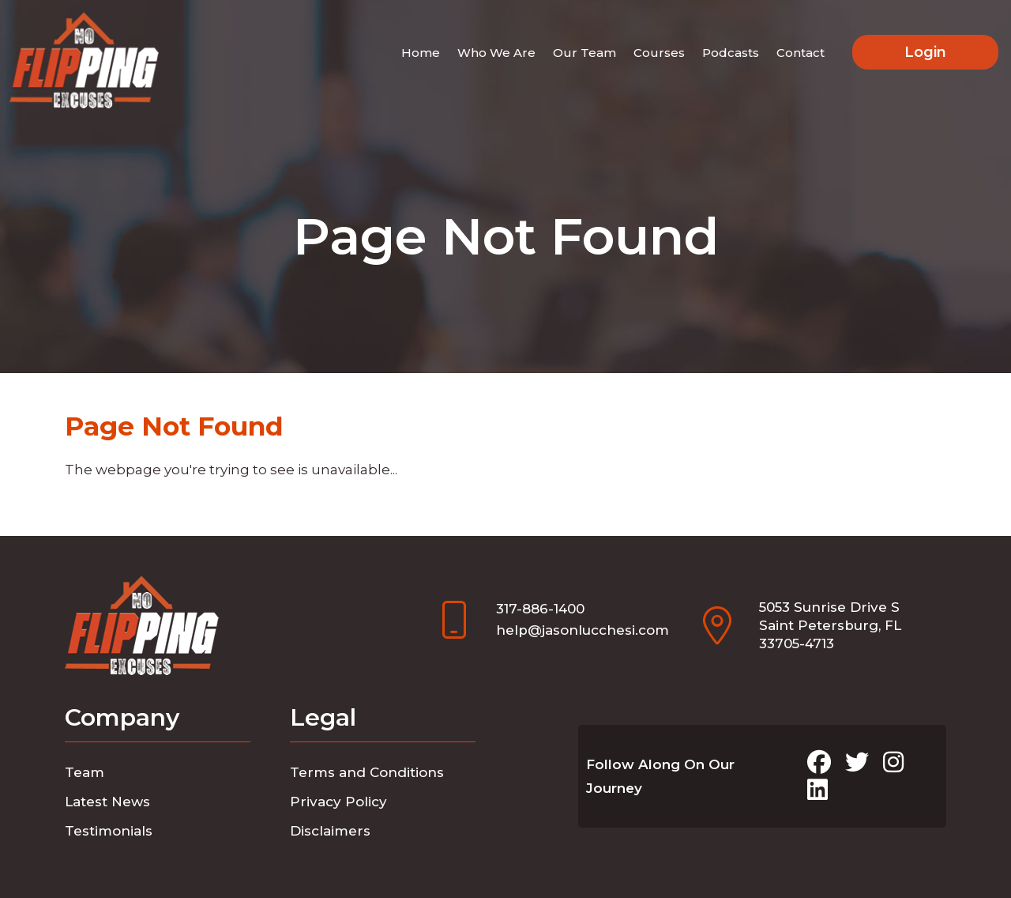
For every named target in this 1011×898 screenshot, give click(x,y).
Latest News (107, 801)
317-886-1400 (540, 609)
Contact (800, 52)
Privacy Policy (338, 801)
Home (420, 52)
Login (925, 52)
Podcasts (730, 52)
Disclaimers (330, 831)
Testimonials (108, 831)
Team (84, 772)
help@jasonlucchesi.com (582, 630)
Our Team (584, 52)
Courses (659, 52)
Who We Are (496, 52)
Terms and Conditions (367, 772)
